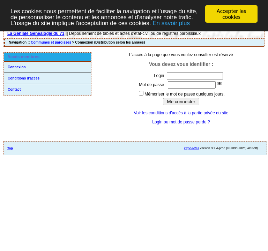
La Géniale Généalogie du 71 (35, 33)
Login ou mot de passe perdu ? (181, 122)
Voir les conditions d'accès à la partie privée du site (181, 113)
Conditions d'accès (23, 78)
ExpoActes (191, 148)
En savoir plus (171, 23)
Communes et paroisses (51, 42)
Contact (14, 89)
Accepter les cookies (231, 14)
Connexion (17, 67)
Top (10, 148)
